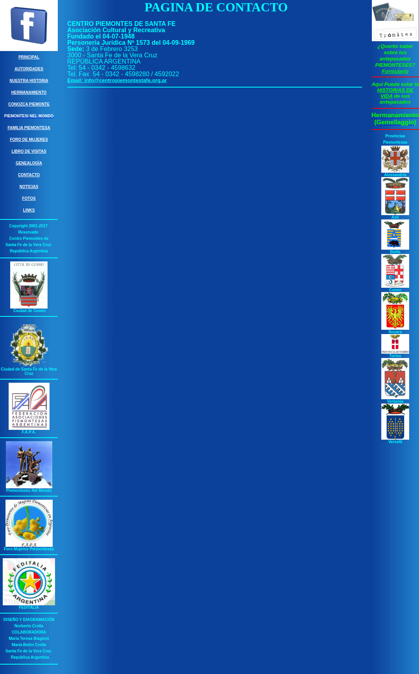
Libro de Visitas (28, 151)
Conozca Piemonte (29, 104)
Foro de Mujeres (29, 139)
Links (29, 210)
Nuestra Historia (28, 81)
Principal (28, 57)
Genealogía (29, 163)
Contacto (29, 175)
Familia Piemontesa (28, 128)
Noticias (29, 186)
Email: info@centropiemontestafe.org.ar (117, 80)
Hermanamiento (29, 92)
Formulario (395, 71)
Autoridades (29, 69)
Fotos (28, 198)
